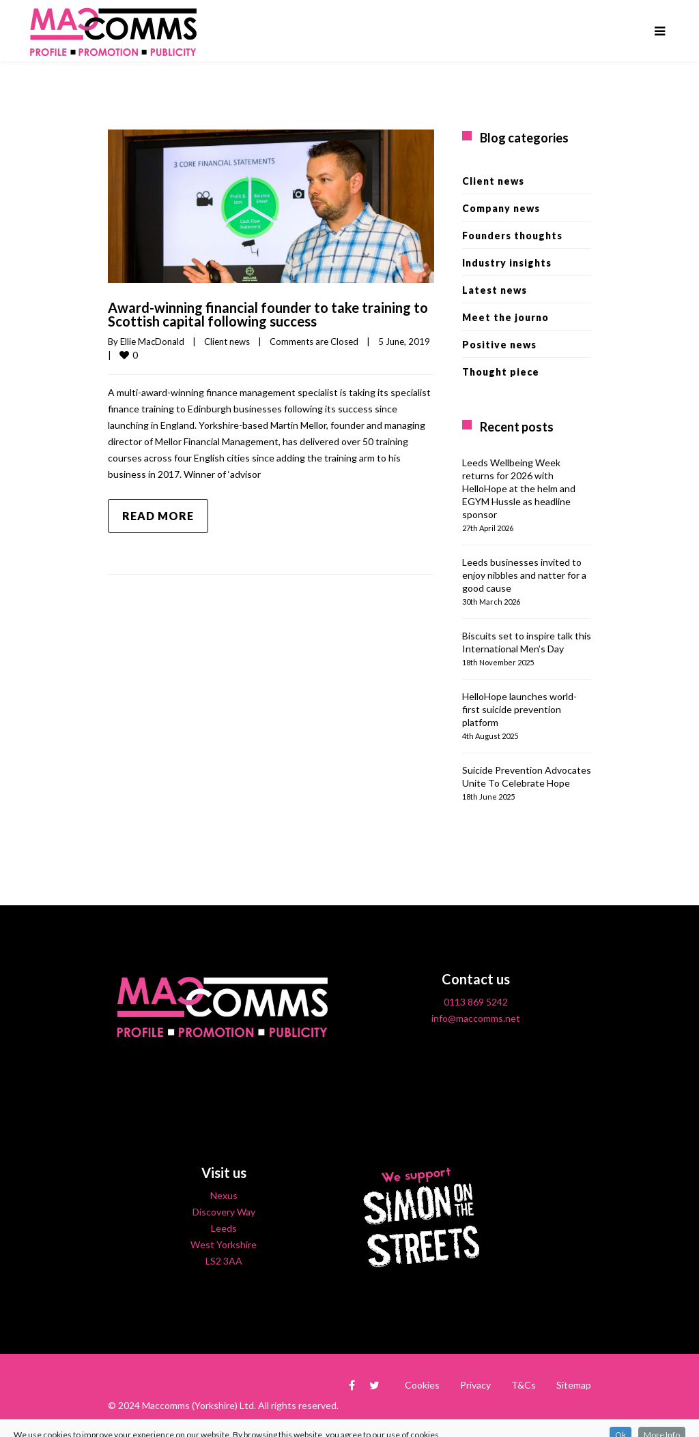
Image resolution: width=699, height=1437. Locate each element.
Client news (227, 341)
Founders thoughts (512, 235)
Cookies (422, 1385)
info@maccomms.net (475, 1018)
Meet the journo (505, 317)
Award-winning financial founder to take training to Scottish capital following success (268, 314)
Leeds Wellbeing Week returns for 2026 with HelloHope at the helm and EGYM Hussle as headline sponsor (518, 488)
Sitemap (573, 1385)
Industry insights (507, 263)
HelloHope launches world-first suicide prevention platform (519, 709)
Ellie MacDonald (152, 341)
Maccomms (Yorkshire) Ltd (198, 1405)
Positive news (499, 344)
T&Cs (523, 1385)
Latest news (494, 290)
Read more (158, 515)
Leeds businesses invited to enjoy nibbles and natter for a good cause (524, 575)
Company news (501, 208)
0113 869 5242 (476, 1002)
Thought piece (500, 372)
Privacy (475, 1385)
